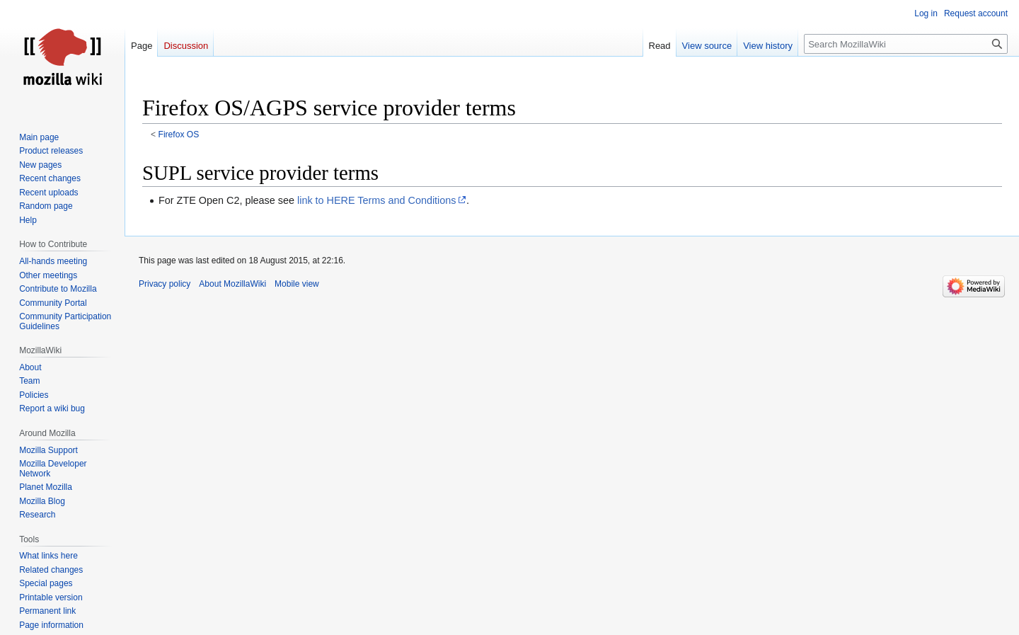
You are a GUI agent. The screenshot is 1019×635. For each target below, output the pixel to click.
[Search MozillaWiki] (906, 44)
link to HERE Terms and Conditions (376, 200)
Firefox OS (179, 134)
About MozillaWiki (232, 284)
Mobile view (297, 284)
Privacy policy (164, 284)
